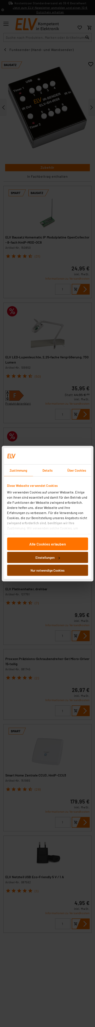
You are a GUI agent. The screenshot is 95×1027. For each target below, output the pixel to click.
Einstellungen (47, 557)
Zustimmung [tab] (18, 470)
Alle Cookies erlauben (47, 543)
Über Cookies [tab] (76, 470)
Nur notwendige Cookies (47, 570)
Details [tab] (47, 470)
